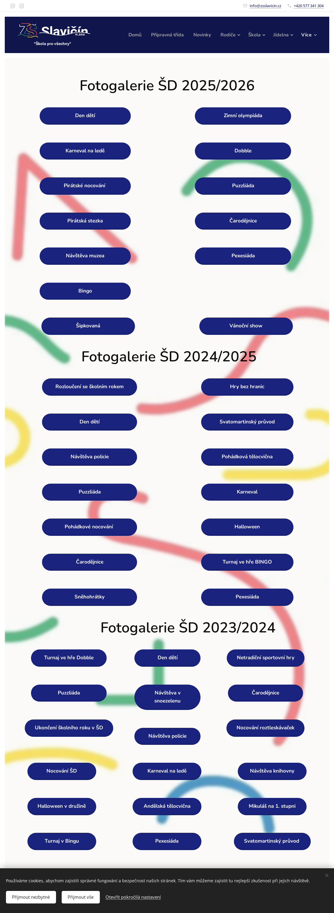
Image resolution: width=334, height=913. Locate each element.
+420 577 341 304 (309, 5)
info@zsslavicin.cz (265, 5)
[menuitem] (156, 34)
